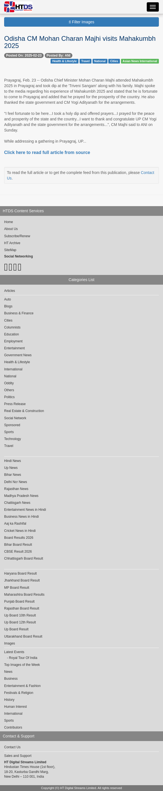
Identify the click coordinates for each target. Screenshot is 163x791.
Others (9, 390)
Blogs (8, 306)
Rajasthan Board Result (21, 608)
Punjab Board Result (19, 601)
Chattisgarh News (17, 503)
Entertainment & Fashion (22, 686)
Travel (85, 61)
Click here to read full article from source (47, 152)
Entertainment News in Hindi (25, 510)
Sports (9, 432)
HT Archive (12, 243)
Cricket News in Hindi (20, 531)
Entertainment (14, 348)
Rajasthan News (16, 489)
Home (8, 222)
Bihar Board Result (18, 545)
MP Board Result (16, 588)
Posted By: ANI (58, 55)
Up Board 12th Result (20, 622)
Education (11, 334)
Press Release (15, 404)
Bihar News (12, 475)
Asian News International (140, 61)
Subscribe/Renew (17, 236)
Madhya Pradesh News (21, 496)
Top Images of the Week (22, 665)
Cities (114, 61)
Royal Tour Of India (23, 658)
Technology (12, 439)
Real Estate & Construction (24, 411)
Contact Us (12, 747)
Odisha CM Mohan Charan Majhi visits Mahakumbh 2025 (80, 42)
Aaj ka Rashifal (15, 523)
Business (11, 679)
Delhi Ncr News (15, 482)
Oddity (9, 383)
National (100, 61)
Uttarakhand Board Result (23, 636)
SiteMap (10, 250)
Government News (17, 355)
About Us (11, 229)
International (13, 369)
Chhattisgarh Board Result (23, 558)
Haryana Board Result (20, 573)
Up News (11, 468)
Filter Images (81, 22)
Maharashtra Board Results (24, 595)
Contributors (13, 727)
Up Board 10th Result (20, 615)
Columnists (12, 327)
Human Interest (15, 707)
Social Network (15, 418)
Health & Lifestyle (64, 61)
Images (9, 643)
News (8, 672)
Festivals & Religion (18, 693)
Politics (9, 397)
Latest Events (14, 652)
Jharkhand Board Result (22, 580)
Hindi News (12, 461)
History (9, 700)
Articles (9, 291)
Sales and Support (17, 756)
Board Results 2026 (18, 538)
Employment (13, 341)
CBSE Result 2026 (18, 552)
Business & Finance (18, 313)
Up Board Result (16, 629)
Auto (7, 299)
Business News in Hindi (21, 517)
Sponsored (12, 425)
